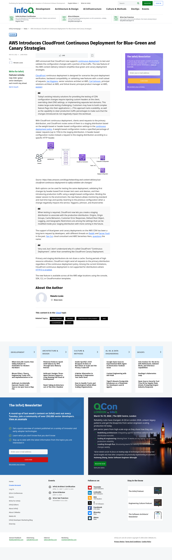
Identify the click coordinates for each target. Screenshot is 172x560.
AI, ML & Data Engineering (112, 358)
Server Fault (104, 235)
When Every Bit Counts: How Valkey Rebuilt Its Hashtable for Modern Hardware (23, 371)
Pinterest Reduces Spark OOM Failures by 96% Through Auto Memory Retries (53, 371)
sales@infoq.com (32, 551)
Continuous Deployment (87, 321)
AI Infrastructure (89, 9)
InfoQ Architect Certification (64, 496)
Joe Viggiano (52, 83)
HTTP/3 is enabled (44, 272)
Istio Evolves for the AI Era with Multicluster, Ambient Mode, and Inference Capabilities (148, 371)
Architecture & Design (63, 9)
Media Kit (12, 525)
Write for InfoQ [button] (85, 3)
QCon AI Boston (59, 502)
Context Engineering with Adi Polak (116, 381)
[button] (144, 82)
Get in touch (13, 89)
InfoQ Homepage (15, 31)
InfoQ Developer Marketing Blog (21, 529)
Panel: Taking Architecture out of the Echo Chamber (53, 393)
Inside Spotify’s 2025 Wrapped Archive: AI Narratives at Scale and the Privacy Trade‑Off (86, 371)
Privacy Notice (119, 553)
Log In (11, 498)
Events (142, 9)
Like (41, 58)
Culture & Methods (113, 9)
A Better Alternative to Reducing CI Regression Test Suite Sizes (84, 382)
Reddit (92, 235)
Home (11, 491)
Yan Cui (49, 238)
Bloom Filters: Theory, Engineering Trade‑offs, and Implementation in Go (22, 382)
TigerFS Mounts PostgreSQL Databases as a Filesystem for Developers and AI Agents (117, 391)
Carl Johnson (95, 83)
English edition (72, 3)
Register (147, 3)
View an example (18, 427)
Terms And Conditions (133, 553)
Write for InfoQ (14, 510)
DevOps (132, 9)
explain (39, 89)
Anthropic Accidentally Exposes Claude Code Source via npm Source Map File (23, 393)
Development (39, 9)
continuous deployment (88, 63)
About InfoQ (13, 518)
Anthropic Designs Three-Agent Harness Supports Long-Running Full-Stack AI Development (53, 383)
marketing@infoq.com (68, 551)
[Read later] (50, 57)
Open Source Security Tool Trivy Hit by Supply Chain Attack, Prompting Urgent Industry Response (148, 391)
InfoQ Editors (14, 514)
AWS (104, 321)
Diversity (12, 533)
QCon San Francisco (60, 507)
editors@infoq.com (50, 551)
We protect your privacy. (136, 89)
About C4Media (14, 522)
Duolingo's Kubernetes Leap (147, 381)
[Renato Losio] (11, 64)
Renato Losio (18, 65)
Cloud (12, 36)
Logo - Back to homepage (19, 9)
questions (97, 238)
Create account (15, 495)
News (25, 31)
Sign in (158, 3)
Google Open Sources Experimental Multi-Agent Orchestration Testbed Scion (117, 371)
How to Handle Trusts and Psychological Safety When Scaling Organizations (85, 392)
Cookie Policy (146, 553)
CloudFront (41, 78)
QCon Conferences (16, 502)
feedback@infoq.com (16, 551)
